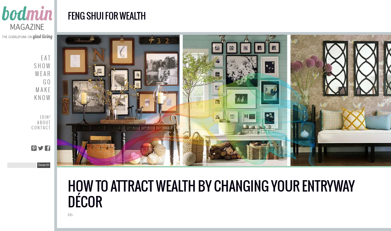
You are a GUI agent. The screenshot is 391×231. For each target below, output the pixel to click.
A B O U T (43, 122)
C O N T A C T (40, 127)
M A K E (43, 89)
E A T (45, 58)
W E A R (42, 73)
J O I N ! (45, 117)
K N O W (42, 97)
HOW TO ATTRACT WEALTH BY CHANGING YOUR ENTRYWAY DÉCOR (211, 194)
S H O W (42, 65)
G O (46, 81)
